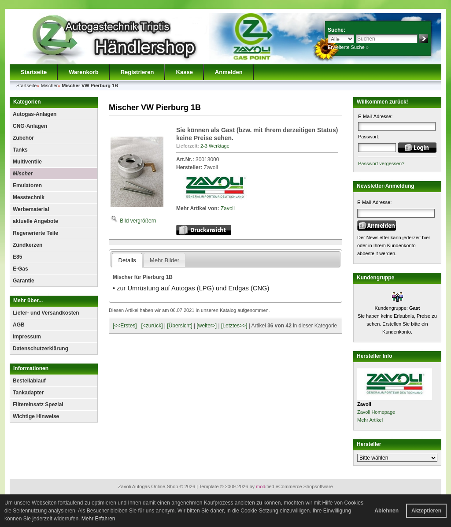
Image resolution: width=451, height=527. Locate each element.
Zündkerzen (27, 245)
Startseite (34, 72)
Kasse (184, 72)
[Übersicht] (179, 326)
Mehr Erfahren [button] (98, 519)
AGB (19, 325)
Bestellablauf (29, 381)
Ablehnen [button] (386, 511)
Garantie (23, 281)
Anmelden (229, 72)
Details (127, 260)
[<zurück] (152, 326)
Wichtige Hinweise (36, 416)
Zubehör (23, 138)
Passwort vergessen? (381, 163)
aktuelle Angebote (35, 221)
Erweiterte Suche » (348, 47)
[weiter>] (206, 326)
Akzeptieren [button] (426, 511)
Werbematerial (31, 209)
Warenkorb (83, 72)
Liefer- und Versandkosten (46, 313)
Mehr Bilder (164, 260)
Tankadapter (28, 393)
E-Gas (20, 269)
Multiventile (27, 162)
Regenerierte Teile (35, 233)
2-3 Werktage (214, 145)
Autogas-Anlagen (34, 114)
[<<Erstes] (125, 326)
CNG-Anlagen (30, 126)
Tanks (20, 150)
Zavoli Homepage (376, 412)
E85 (17, 257)
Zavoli (228, 208)
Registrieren (137, 72)
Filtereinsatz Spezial (38, 404)
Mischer (23, 174)
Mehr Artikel (370, 420)
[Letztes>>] (234, 326)
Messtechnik (28, 197)
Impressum (27, 337)
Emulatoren (27, 185)
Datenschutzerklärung (40, 348)
